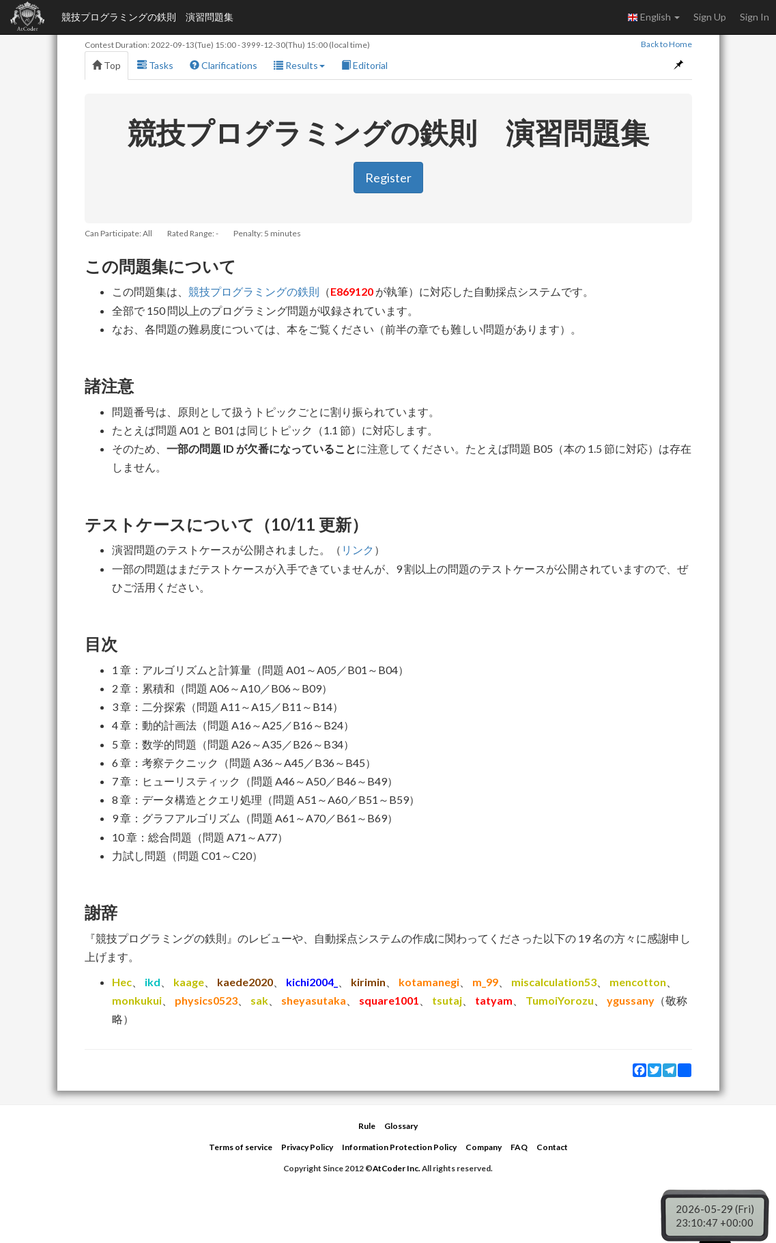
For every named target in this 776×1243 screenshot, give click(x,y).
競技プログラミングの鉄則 (253, 291)
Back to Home (666, 44)
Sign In (754, 17)
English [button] (653, 17)
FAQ (519, 1147)
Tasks (155, 65)
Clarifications (223, 65)
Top (106, 65)
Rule (366, 1126)
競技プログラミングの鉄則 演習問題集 (147, 17)
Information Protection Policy (399, 1147)
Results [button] (299, 65)
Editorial (364, 65)
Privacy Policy (307, 1147)
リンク (357, 549)
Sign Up (709, 17)
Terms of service (240, 1147)
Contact (552, 1147)
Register (388, 177)
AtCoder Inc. (396, 1168)
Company (483, 1147)
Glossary (401, 1126)
